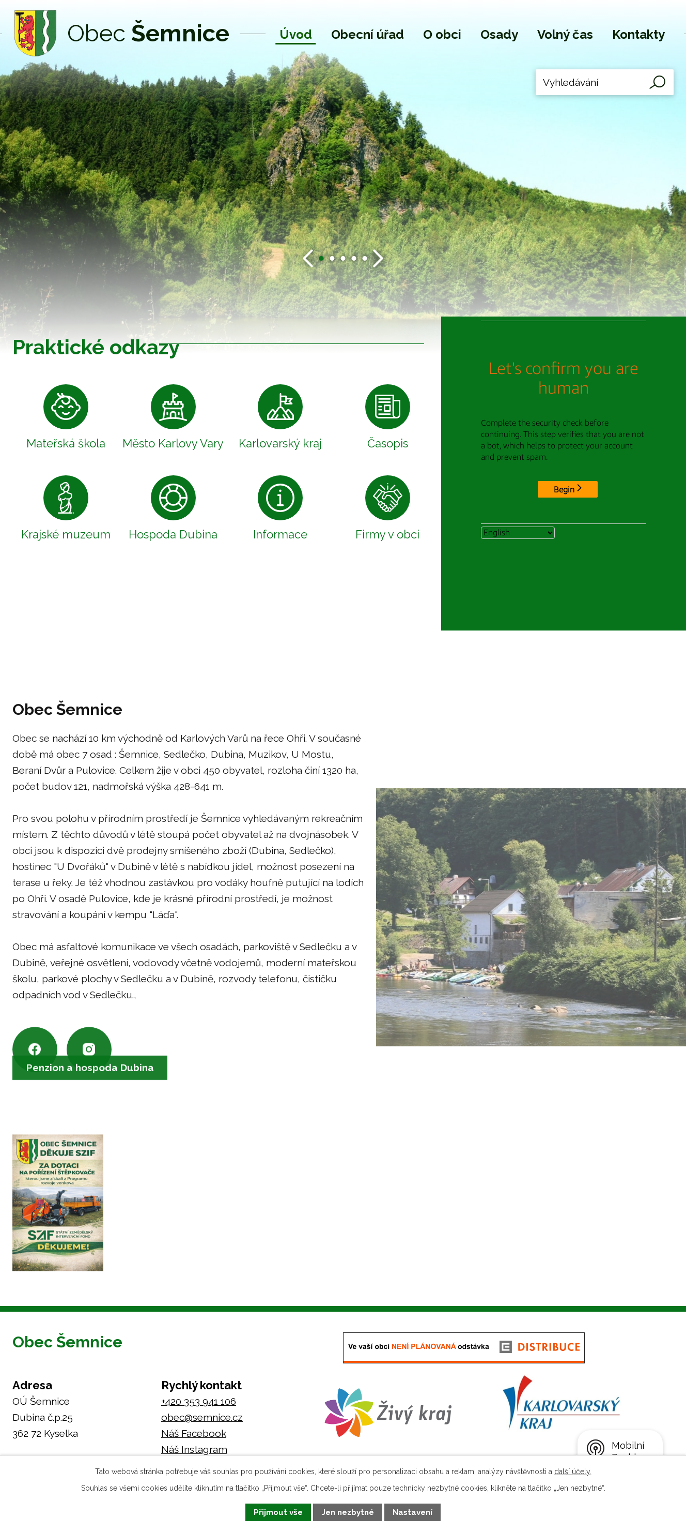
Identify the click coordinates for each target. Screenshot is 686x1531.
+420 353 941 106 (198, 1401)
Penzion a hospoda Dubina (92, 1084)
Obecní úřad (367, 34)
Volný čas (565, 34)
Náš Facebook (193, 1433)
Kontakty (638, 34)
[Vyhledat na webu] (605, 82)
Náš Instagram (194, 1449)
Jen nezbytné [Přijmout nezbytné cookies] (348, 1512)
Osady (499, 34)
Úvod (295, 34)
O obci (442, 34)
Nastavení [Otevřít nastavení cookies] (412, 1512)
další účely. (572, 1471)
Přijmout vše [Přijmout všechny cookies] (278, 1512)
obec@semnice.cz (202, 1417)
